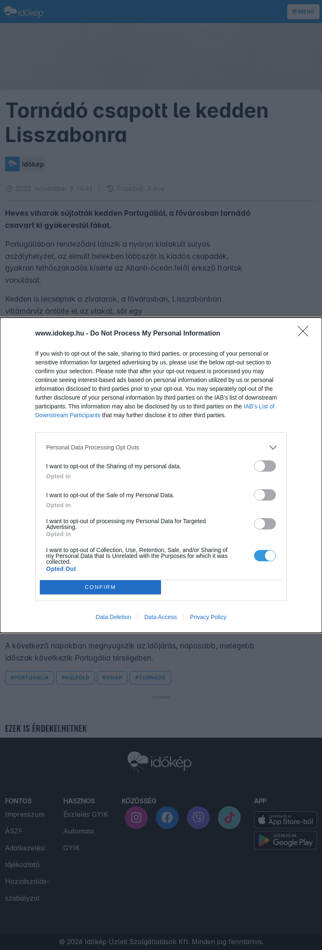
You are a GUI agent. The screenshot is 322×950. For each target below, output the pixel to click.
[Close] (306, 334)
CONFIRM (100, 587)
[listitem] (161, 447)
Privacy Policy (208, 617)
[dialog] (161, 475)
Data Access (160, 617)
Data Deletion (113, 617)
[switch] (265, 466)
